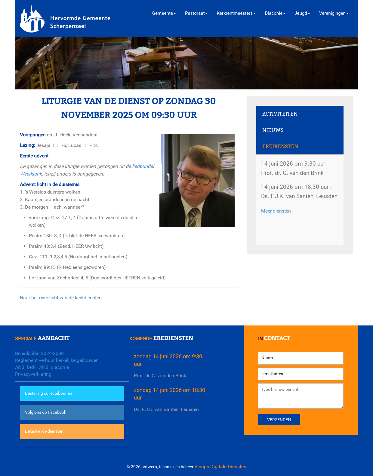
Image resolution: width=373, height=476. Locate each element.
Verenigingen (334, 13)
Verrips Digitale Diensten (220, 466)
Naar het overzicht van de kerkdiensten (61, 297)
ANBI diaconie (54, 367)
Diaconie (275, 13)
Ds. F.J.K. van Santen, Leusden (166, 409)
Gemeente (164, 13)
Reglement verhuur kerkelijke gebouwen (57, 360)
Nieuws (273, 130)
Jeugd (302, 13)
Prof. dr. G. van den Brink (160, 375)
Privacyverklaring (33, 374)
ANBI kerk (25, 367)
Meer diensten (276, 211)
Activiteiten (279, 114)
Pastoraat (196, 13)
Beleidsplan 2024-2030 (39, 353)
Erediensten (280, 146)
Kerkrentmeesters (236, 13)
